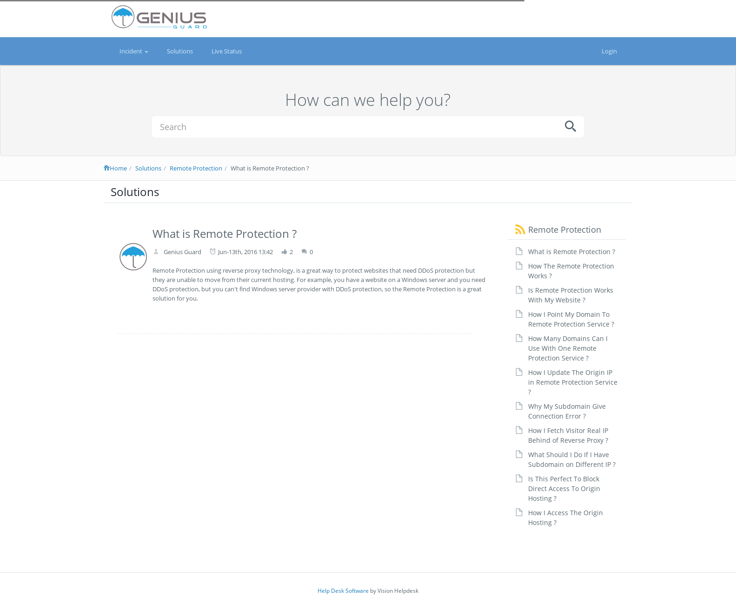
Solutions (180, 51)
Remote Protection (196, 168)
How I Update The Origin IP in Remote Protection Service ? (572, 382)
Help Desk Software (343, 591)
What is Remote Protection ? (571, 251)
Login (609, 51)
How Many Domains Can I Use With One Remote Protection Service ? (568, 348)
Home (115, 168)
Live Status (227, 51)
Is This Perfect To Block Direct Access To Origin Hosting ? (564, 488)
